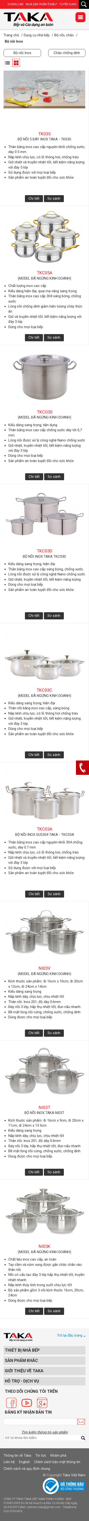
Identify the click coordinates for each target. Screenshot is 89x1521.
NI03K (44, 1246)
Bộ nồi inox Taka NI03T (44, 1113)
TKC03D (44, 550)
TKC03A (44, 829)
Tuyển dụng (67, 4)
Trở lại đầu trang (69, 1335)
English (24, 1462)
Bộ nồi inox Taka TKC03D (44, 556)
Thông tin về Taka (17, 1455)
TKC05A (44, 272)
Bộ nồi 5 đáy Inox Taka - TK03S (44, 139)
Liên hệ (9, 1462)
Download (15, 4)
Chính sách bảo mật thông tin (57, 1462)
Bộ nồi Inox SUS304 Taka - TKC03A (44, 834)
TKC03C (44, 690)
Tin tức (40, 1455)
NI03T (44, 1107)
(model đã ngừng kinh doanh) (44, 278)
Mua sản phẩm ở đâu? (41, 4)
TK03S (44, 133)
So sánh (53, 198)
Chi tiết (33, 198)
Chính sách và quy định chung (27, 1468)
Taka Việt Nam (74, 1475)
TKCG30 (44, 411)
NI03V (44, 968)
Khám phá (58, 1455)
